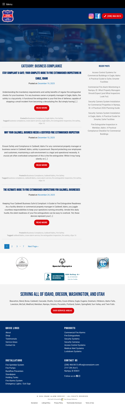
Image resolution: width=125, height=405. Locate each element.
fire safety (76, 121)
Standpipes (10, 374)
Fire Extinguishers (72, 335)
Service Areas (11, 342)
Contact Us (10, 345)
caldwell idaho (30, 178)
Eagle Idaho (49, 118)
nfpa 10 (42, 123)
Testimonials (11, 339)
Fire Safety (59, 118)
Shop (8, 335)
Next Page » (33, 246)
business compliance (17, 121)
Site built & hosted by (62, 399)
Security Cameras (72, 342)
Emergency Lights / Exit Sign (18, 384)
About (8, 332)
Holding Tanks (12, 377)
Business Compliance (36, 118)
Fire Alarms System (14, 380)
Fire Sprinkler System (15, 365)
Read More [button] (41, 108)
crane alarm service (33, 121)
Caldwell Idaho (49, 176)
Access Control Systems (74, 345)
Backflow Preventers (14, 371)
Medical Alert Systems (74, 348)
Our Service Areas (62, 310)
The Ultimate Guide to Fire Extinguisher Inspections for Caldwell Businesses (41, 190)
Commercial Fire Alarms (74, 332)
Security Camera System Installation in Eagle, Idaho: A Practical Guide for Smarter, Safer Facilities (104, 116)
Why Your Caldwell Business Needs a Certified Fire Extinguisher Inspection (41, 132)
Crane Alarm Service (54, 396)
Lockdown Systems (72, 351)
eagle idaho (46, 121)
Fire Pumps (10, 368)
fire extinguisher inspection (61, 121)
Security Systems (71, 339)
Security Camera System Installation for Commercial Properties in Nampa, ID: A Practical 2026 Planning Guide (104, 104)
